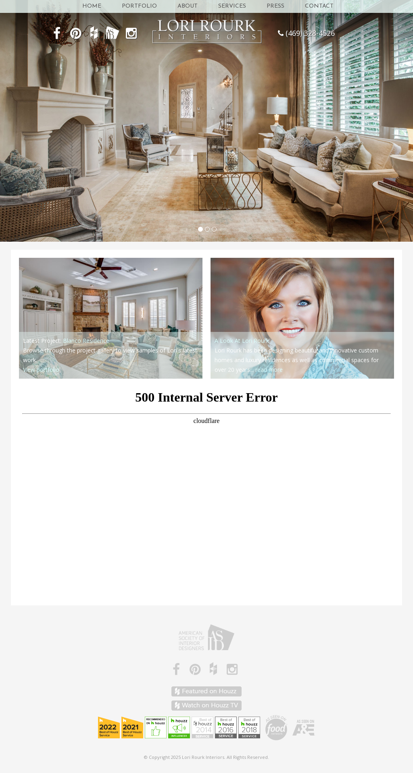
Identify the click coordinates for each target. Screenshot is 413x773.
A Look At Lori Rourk (242, 340)
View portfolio (41, 369)
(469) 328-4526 (310, 33)
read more (269, 369)
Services (232, 6)
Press (275, 6)
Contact (319, 6)
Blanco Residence (86, 340)
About (187, 6)
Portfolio (139, 6)
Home (91, 6)
